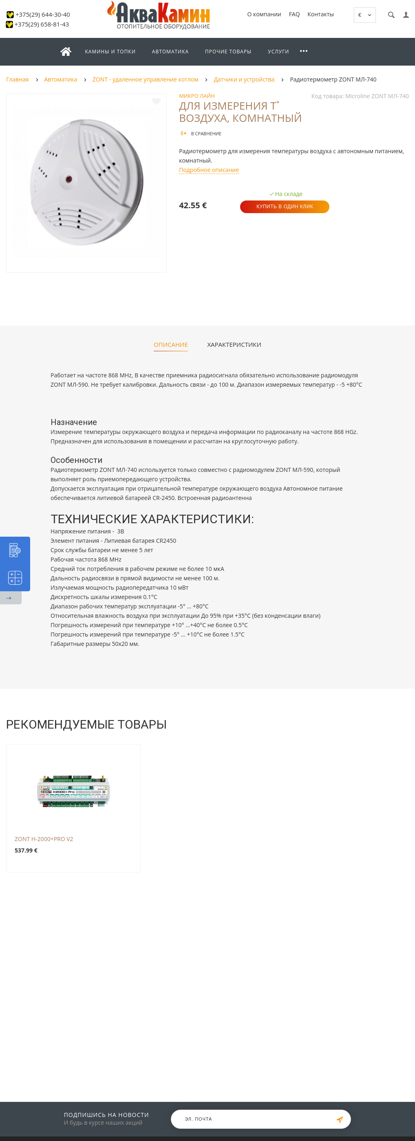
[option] (86, 183)
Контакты (320, 14)
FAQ (294, 14)
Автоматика (170, 51)
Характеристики (234, 344)
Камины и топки (110, 51)
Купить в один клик (284, 206)
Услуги (278, 51)
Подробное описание (209, 170)
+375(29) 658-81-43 (41, 24)
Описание (171, 344)
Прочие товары (228, 51)
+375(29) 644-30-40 (42, 14)
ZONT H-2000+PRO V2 (44, 839)
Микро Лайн (197, 95)
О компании (264, 14)
